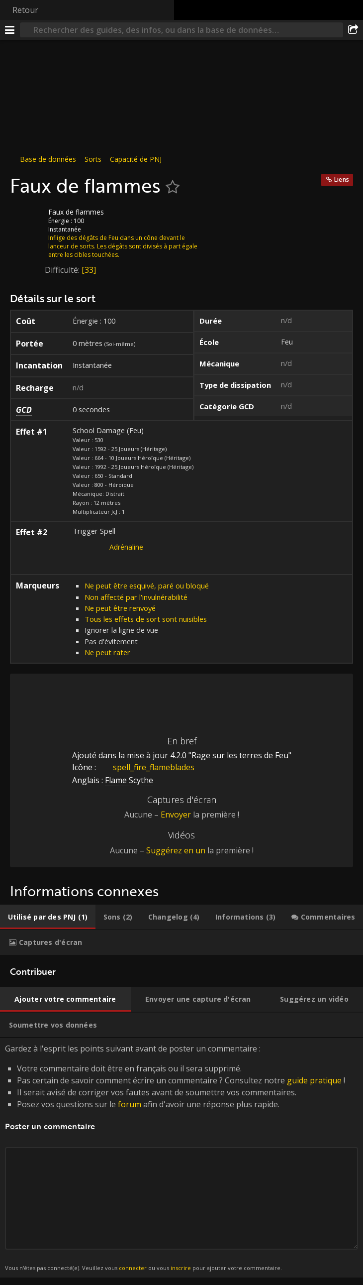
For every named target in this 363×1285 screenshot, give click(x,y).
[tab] (47, 917)
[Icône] (26, 219)
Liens (341, 179)
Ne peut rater (107, 652)
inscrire (181, 1268)
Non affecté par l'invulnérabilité (136, 597)
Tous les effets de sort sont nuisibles (146, 619)
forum (129, 1104)
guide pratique (314, 1080)
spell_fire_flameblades (146, 767)
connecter (133, 1268)
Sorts (93, 159)
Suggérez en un (175, 850)
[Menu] (10, 30)
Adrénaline (126, 547)
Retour (25, 9)
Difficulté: (63, 269)
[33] (89, 269)
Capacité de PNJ (136, 159)
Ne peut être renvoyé (120, 608)
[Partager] (353, 30)
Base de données (48, 159)
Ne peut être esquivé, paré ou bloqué (147, 585)
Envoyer (176, 814)
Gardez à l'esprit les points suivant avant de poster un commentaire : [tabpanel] (181, 1158)
